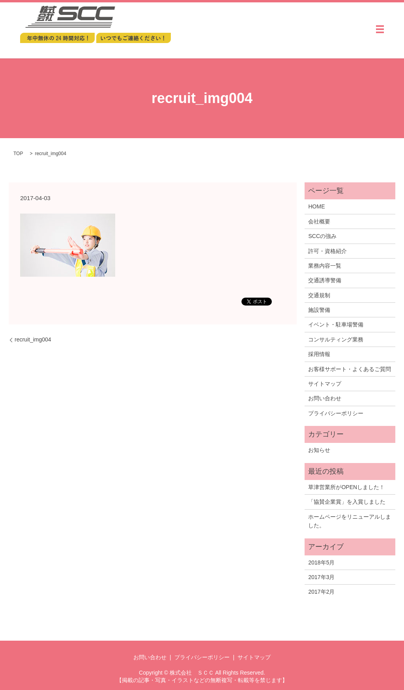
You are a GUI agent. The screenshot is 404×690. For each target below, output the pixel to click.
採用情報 (319, 354)
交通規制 (319, 295)
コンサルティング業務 (335, 339)
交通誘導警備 (324, 280)
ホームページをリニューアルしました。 (349, 521)
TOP (18, 153)
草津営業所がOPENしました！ (346, 487)
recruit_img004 (33, 339)
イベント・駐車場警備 (335, 324)
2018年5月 (321, 562)
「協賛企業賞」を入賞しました (346, 502)
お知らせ (319, 450)
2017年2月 (321, 592)
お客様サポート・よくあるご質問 (349, 369)
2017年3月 (321, 577)
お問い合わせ (324, 398)
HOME (316, 206)
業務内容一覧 (324, 265)
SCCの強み (322, 236)
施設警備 (319, 310)
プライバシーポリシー (335, 413)
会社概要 (319, 221)
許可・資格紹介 (327, 251)
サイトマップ (324, 384)
